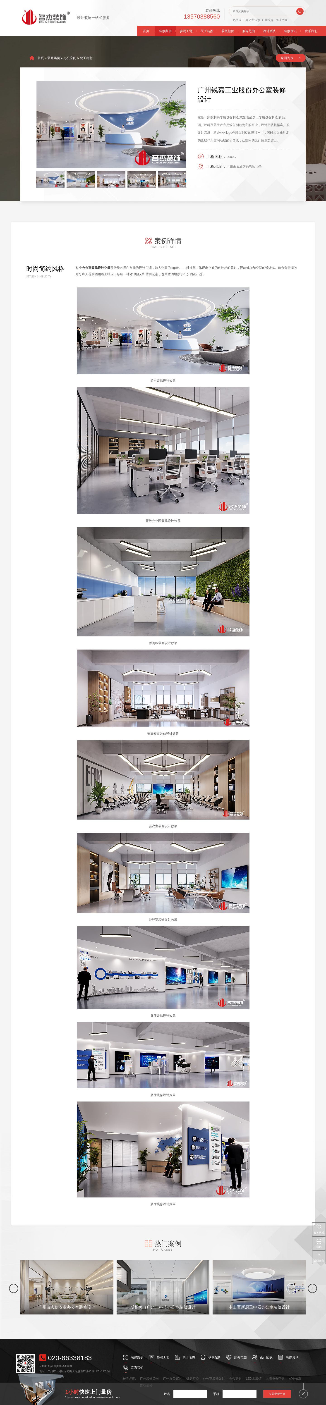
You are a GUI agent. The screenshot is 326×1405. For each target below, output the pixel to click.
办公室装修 (252, 20)
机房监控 (192, 1378)
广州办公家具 (172, 1378)
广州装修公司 (149, 1378)
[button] (13, 1288)
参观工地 (186, 31)
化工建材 (86, 58)
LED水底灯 (253, 1378)
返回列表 (287, 58)
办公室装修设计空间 (96, 268)
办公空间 (70, 58)
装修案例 (165, 31)
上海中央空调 (275, 1378)
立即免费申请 (277, 1393)
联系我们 (311, 31)
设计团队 (269, 31)
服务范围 (248, 31)
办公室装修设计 (214, 1378)
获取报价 (227, 31)
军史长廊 (295, 1378)
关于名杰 (207, 31)
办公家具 (235, 1378)
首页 (146, 31)
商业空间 (282, 20)
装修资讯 (290, 31)
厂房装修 (268, 20)
